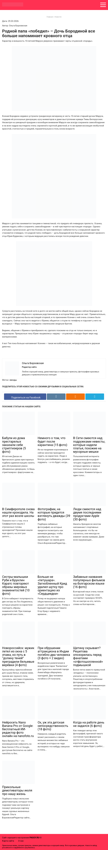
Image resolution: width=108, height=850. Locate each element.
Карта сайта (8, 841)
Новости (58, 17)
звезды (13, 380)
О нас (21, 841)
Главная (50, 17)
